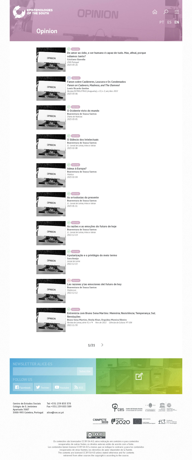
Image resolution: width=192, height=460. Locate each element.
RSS (79, 387)
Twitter (42, 387)
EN (177, 22)
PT (162, 22)
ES (169, 22)
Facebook (23, 387)
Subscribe (85, 371)
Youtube (62, 387)
